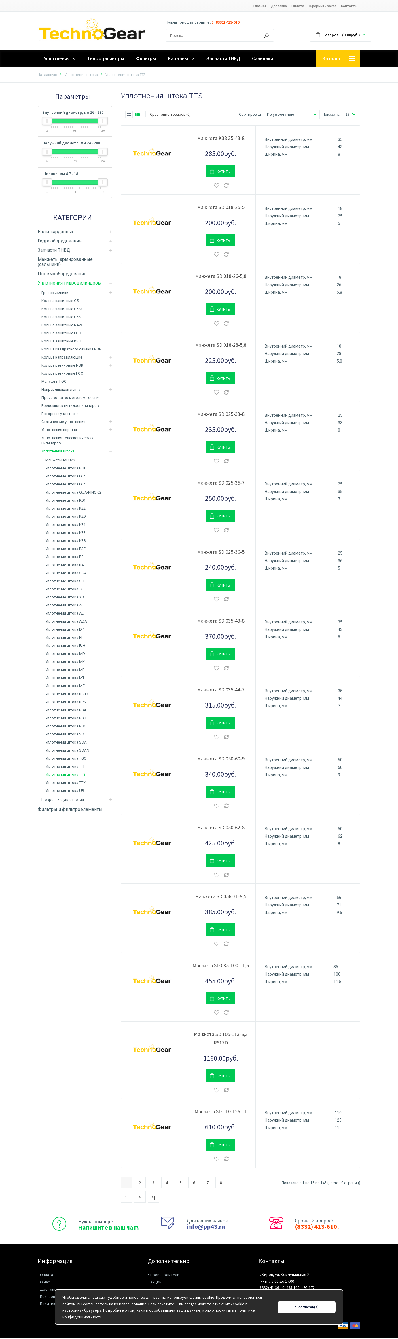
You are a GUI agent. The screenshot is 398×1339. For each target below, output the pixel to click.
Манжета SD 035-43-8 (221, 621)
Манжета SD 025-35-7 (221, 483)
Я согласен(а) (307, 1307)
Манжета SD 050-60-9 (221, 759)
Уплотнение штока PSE (65, 549)
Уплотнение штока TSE (65, 589)
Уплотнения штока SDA (66, 743)
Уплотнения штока (81, 75)
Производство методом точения (71, 398)
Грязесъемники (54, 293)
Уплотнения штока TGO (65, 759)
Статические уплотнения (63, 422)
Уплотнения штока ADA (66, 622)
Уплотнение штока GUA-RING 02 (73, 493)
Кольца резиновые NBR (62, 366)
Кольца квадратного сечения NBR (71, 350)
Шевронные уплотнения (62, 800)
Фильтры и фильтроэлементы (70, 810)
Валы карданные (56, 232)
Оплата (287, 6)
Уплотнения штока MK (65, 662)
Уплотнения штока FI (63, 638)
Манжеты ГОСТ (54, 382)
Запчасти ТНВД (54, 250)
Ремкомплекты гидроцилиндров (70, 406)
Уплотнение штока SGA (66, 573)
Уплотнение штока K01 (65, 501)
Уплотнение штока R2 (64, 557)
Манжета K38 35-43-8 (221, 138)
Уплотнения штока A (63, 606)
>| (153, 1197)
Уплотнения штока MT (64, 678)
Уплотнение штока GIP (65, 477)
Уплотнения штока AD (64, 614)
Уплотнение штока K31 (65, 525)
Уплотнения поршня (59, 430)
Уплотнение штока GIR (65, 485)
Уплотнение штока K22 (65, 509)
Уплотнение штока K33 (65, 533)
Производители (164, 1275)
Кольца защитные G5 (60, 301)
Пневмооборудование (62, 274)
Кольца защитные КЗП (61, 342)
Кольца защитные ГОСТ (62, 333)
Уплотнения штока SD (64, 735)
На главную (47, 75)
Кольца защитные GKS (61, 317)
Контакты (348, 6)
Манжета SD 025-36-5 (221, 552)
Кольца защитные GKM (61, 309)
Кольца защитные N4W (61, 325)
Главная (241, 6)
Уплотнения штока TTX (65, 783)
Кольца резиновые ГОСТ (63, 374)
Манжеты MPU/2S (61, 460)
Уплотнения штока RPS (65, 702)
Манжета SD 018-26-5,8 (220, 276)
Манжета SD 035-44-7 (221, 690)
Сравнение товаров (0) (170, 114)
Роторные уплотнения (61, 414)
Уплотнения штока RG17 (66, 694)
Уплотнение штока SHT (65, 581)
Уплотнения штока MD (65, 654)
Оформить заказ (316, 6)
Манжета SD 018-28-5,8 (220, 345)
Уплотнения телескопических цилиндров (67, 441)
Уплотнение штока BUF (65, 468)
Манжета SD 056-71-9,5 (220, 897)
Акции (156, 1282)
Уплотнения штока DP (64, 630)
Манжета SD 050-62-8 (221, 828)
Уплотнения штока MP (64, 670)
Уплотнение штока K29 (65, 517)
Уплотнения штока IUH (65, 646)
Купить (223, 172)
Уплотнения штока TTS (65, 775)
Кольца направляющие (61, 358)
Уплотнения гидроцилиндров (69, 283)
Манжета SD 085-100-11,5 (220, 966)
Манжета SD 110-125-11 (220, 1112)
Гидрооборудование (60, 241)
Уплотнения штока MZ (65, 686)
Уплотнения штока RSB (65, 718)
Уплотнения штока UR (64, 791)
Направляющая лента (60, 390)
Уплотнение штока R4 (64, 565)
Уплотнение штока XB (64, 597)
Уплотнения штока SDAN (67, 751)
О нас (45, 1282)
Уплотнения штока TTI (64, 767)
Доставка (264, 6)
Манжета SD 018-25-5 (221, 207)
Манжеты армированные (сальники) (65, 262)
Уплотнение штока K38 (65, 541)
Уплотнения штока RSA (65, 710)
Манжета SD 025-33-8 (221, 414)
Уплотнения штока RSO (65, 726)
